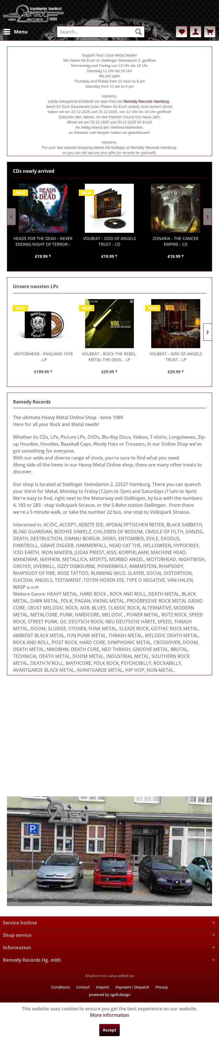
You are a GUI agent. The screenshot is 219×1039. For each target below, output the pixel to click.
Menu (15, 31)
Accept (109, 1030)
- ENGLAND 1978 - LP (43, 356)
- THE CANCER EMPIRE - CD (176, 241)
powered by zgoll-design (109, 994)
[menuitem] (15, 31)
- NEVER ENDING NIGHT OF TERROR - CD (43, 241)
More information (109, 1015)
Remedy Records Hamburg (146, 101)
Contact (83, 987)
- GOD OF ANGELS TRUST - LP (175, 356)
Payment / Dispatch (132, 987)
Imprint (102, 987)
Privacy (162, 987)
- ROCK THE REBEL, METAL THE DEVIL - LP (109, 356)
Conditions (60, 987)
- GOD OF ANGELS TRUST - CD (109, 241)
